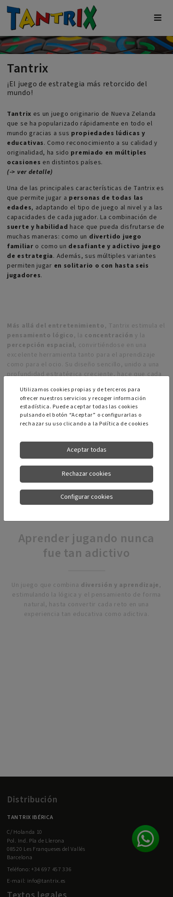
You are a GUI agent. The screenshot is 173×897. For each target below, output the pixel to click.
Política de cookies (123, 423)
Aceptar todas (87, 449)
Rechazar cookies (86, 473)
